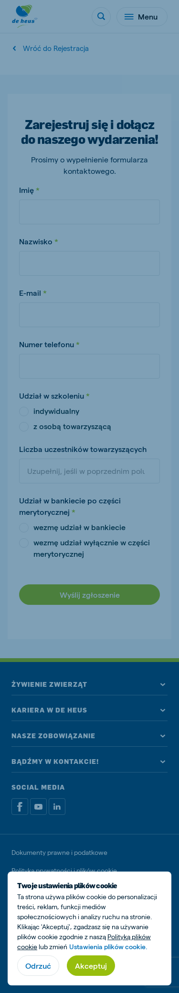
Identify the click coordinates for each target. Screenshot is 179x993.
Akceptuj (91, 965)
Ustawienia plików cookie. (108, 947)
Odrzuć (38, 965)
